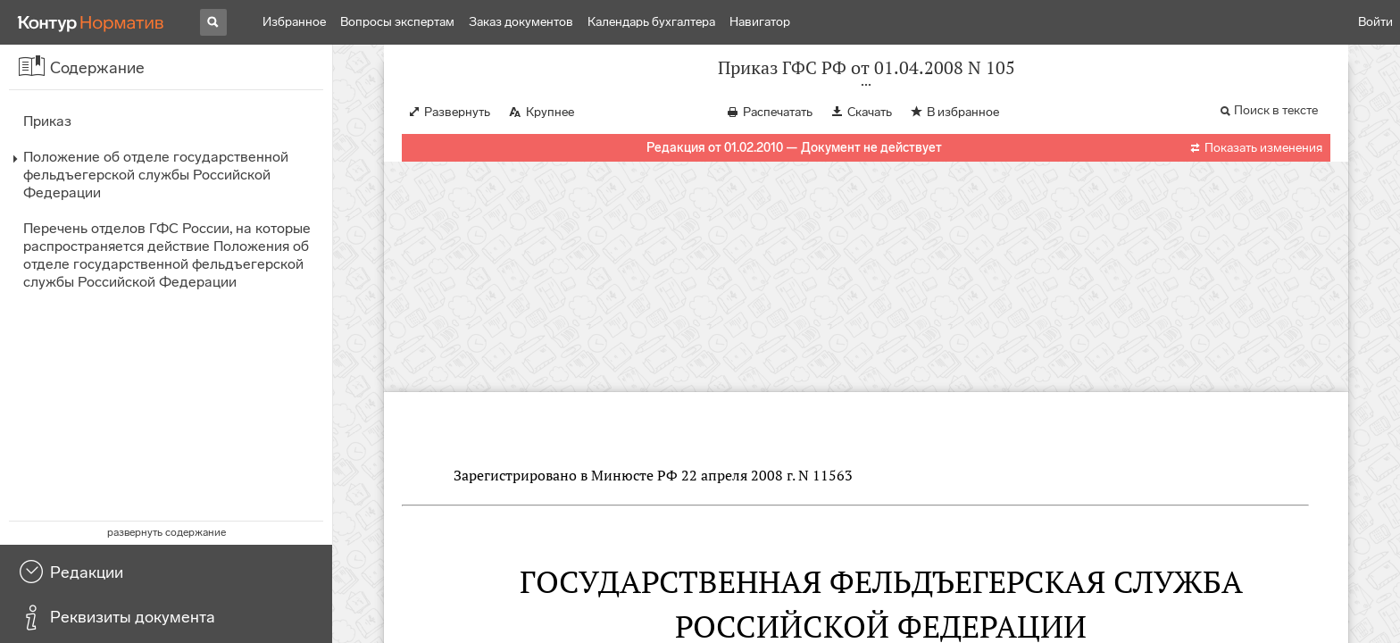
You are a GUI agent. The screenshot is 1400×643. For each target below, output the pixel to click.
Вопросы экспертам (397, 21)
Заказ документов (521, 21)
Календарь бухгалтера (651, 21)
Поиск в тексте (1276, 128)
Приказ (47, 121)
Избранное (294, 21)
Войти (1375, 21)
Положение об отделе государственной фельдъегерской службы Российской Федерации (155, 174)
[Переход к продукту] (91, 22)
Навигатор (759, 21)
